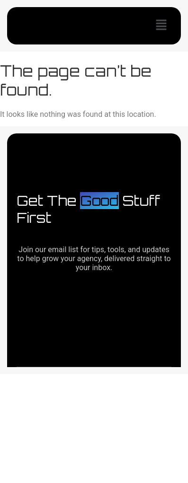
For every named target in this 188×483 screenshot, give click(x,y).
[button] (161, 25)
